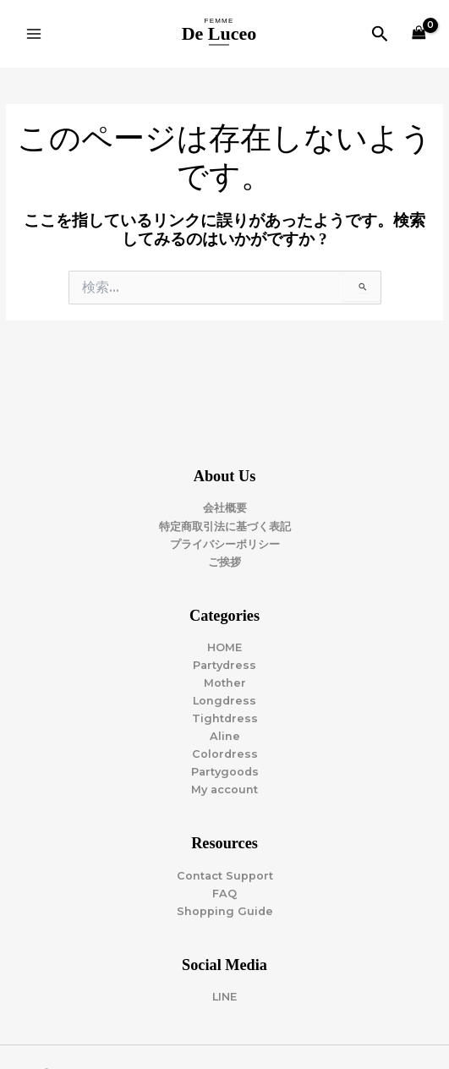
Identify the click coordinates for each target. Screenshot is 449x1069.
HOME (224, 647)
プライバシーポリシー (225, 544)
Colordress (225, 754)
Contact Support (225, 875)
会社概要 (225, 508)
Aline (225, 736)
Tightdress (225, 718)
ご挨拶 (224, 562)
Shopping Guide (225, 911)
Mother (225, 683)
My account (224, 789)
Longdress (224, 700)
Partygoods (225, 771)
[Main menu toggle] (34, 34)
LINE (224, 996)
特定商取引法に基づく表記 (225, 526)
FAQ (224, 893)
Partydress (224, 665)
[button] (380, 34)
